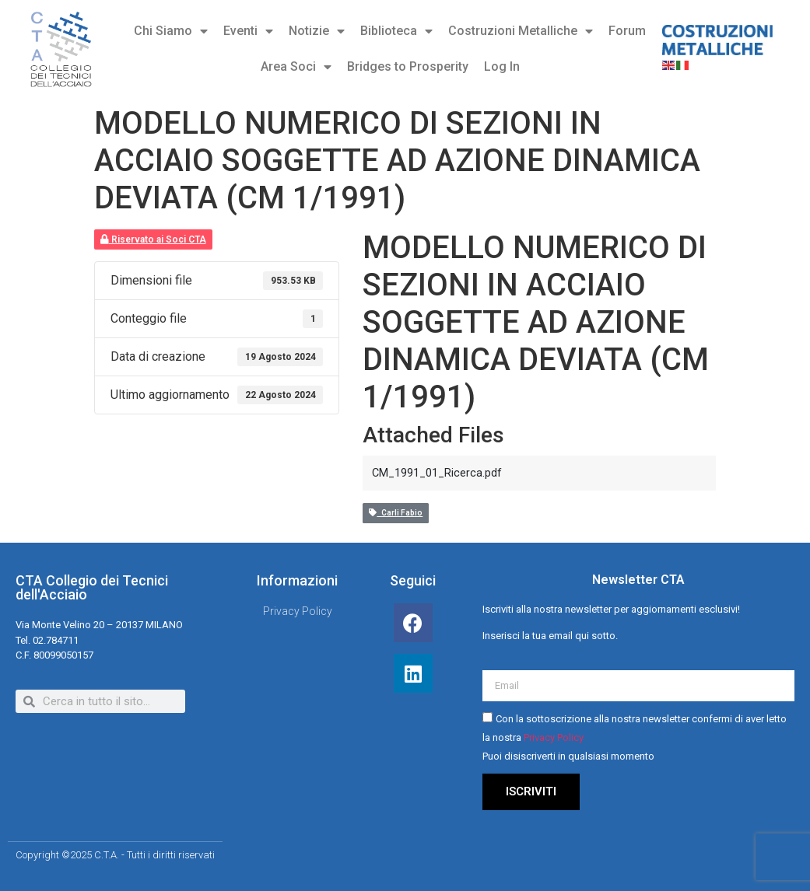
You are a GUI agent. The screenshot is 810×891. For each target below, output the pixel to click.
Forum (627, 30)
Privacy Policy (554, 737)
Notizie (317, 31)
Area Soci (296, 67)
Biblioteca (396, 31)
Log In (502, 66)
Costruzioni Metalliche (520, 31)
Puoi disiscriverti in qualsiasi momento (568, 756)
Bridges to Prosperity (407, 66)
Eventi (248, 31)
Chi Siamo (171, 31)
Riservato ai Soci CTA (153, 239)
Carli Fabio (396, 512)
